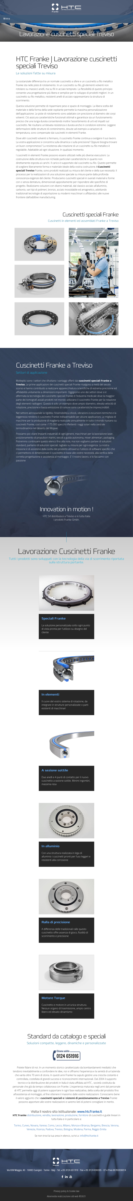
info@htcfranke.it (89, 1135)
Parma (87, 1129)
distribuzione (34, 1115)
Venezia (31, 1129)
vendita (46, 1115)
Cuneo (25, 1125)
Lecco (59, 1125)
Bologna (68, 1129)
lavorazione (57, 1115)
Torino (17, 1125)
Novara (34, 1125)
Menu (6, 19)
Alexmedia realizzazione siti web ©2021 (66, 1196)
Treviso (59, 1129)
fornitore (83, 1115)
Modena (78, 1129)
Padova (50, 1129)
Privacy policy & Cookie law (66, 1191)
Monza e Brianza (80, 1125)
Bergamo (95, 1125)
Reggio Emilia (99, 1129)
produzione (71, 1115)
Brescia (106, 1125)
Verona (114, 1125)
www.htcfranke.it (89, 1112)
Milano (66, 1125)
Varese (43, 1125)
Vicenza (40, 1129)
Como (51, 1125)
